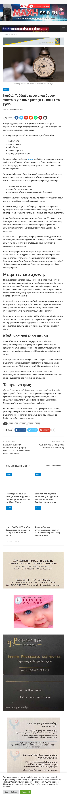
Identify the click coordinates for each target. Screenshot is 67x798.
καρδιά (31, 423)
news (11, 423)
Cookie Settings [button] (11, 792)
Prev (9, 541)
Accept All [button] (26, 792)
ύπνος (30, 159)
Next (16, 541)
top (17, 423)
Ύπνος (38, 423)
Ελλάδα (23, 423)
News (6, 90)
